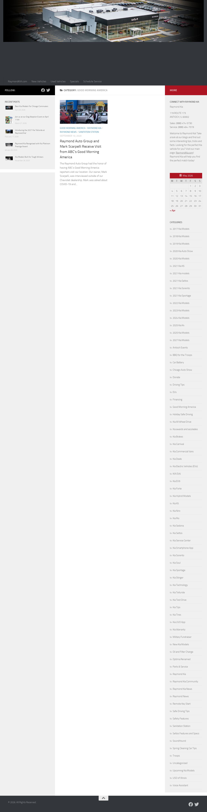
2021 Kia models (181, 273)
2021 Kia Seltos (180, 280)
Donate (176, 377)
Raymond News (68, 132)
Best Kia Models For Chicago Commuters (31, 106)
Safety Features (181, 718)
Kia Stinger (178, 577)
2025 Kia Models (181, 332)
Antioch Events (180, 347)
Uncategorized (180, 763)
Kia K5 (176, 503)
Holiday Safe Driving (183, 414)
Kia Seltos (177, 533)
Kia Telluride (179, 592)
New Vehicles (39, 81)
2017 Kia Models (181, 228)
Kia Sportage (179, 570)
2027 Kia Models (181, 340)
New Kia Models (181, 644)
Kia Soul (176, 562)
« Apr (172, 210)
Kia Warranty (179, 629)
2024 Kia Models (181, 317)
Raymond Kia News (182, 688)
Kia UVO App (179, 622)
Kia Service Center (182, 540)
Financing (177, 399)
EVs (175, 392)
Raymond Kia (94, 128)
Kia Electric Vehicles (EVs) (185, 466)
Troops (176, 755)
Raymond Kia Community (185, 681)
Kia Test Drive (179, 599)
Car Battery (178, 362)
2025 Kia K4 (178, 325)
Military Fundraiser (182, 637)
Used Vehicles (58, 81)
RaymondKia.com (184, 152)
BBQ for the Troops (182, 355)
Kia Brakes (178, 436)
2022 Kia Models (181, 303)
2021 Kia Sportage (182, 295)
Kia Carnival (178, 444)
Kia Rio (176, 518)
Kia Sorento (178, 555)
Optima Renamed (182, 659)
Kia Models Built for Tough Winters (29, 157)
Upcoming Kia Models (184, 770)
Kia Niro (176, 510)
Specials (74, 81)
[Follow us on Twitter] (48, 90)
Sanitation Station (89, 132)
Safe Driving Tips (181, 711)
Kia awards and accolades (185, 429)
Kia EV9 (176, 481)
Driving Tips (179, 384)
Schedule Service (92, 81)
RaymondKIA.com (17, 81)
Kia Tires (177, 614)
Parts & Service (180, 666)
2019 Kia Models (181, 243)
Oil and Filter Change (183, 651)
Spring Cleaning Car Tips (185, 748)
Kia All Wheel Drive (182, 421)
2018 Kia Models (181, 236)
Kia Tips (176, 607)
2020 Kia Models (181, 258)
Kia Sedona (178, 525)
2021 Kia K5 (178, 266)
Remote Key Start (182, 703)
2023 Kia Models (181, 310)
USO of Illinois (180, 778)
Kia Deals (177, 458)
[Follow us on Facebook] (43, 90)
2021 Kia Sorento (181, 288)
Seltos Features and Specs (186, 733)
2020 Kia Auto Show (183, 251)
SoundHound (179, 740)
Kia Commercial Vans (183, 451)
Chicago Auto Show (182, 369)
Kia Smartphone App (183, 547)
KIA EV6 (177, 473)
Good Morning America (72, 128)
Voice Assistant (180, 785)
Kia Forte (177, 488)
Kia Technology (180, 585)
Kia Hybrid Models (182, 496)
